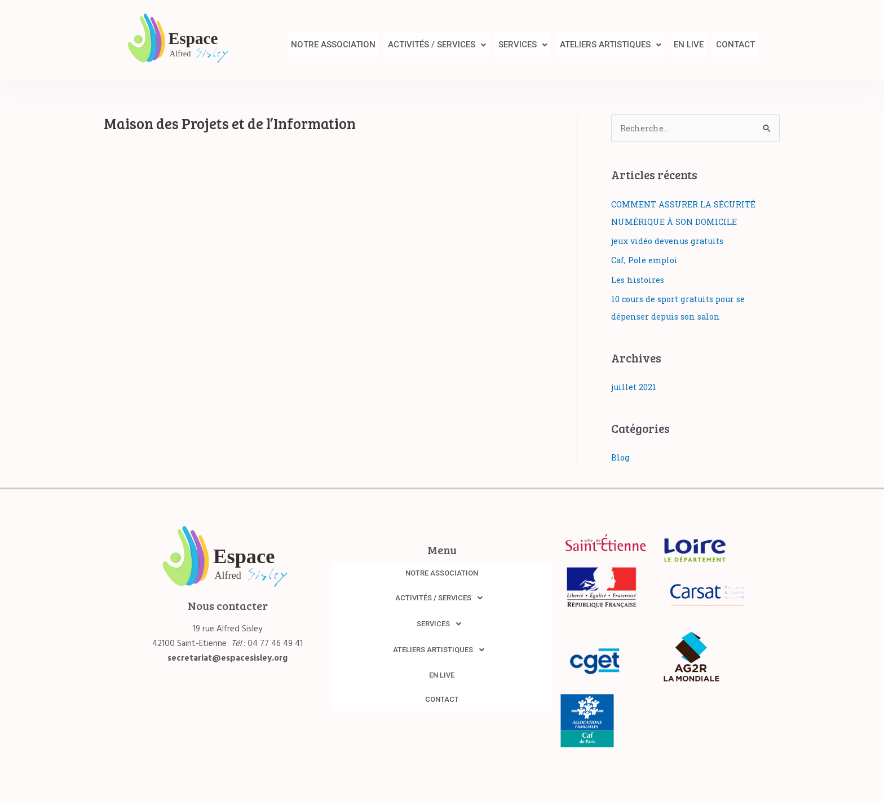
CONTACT (732, 44)
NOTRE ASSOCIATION (302, 44)
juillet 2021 (634, 384)
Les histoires (638, 278)
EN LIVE (680, 44)
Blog (620, 455)
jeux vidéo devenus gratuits (669, 240)
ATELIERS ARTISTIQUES (596, 44)
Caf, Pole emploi (645, 259)
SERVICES (503, 44)
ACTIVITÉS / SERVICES (412, 44)
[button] (411, 45)
